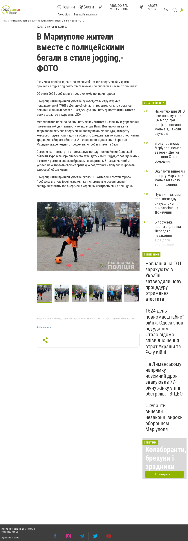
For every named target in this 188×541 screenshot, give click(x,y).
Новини (66, 7)
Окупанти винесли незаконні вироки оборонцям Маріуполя (164, 417)
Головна (5, 20)
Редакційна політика (85, 14)
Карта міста (149, 7)
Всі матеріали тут (164, 474)
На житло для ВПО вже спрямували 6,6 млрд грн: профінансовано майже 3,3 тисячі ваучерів (170, 122)
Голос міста (64, 14)
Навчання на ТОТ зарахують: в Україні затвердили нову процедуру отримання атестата (163, 281)
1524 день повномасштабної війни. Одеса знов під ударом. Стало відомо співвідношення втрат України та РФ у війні (164, 331)
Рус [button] (166, 9)
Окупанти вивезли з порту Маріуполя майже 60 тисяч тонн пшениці (170, 178)
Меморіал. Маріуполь (113, 7)
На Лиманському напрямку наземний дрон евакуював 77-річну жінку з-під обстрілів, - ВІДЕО (164, 379)
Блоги (86, 7)
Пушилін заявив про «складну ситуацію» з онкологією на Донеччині (168, 203)
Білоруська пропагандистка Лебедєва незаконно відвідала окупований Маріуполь (168, 235)
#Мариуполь (44, 327)
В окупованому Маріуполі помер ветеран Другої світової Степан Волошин (168, 152)
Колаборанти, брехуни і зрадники (165, 458)
